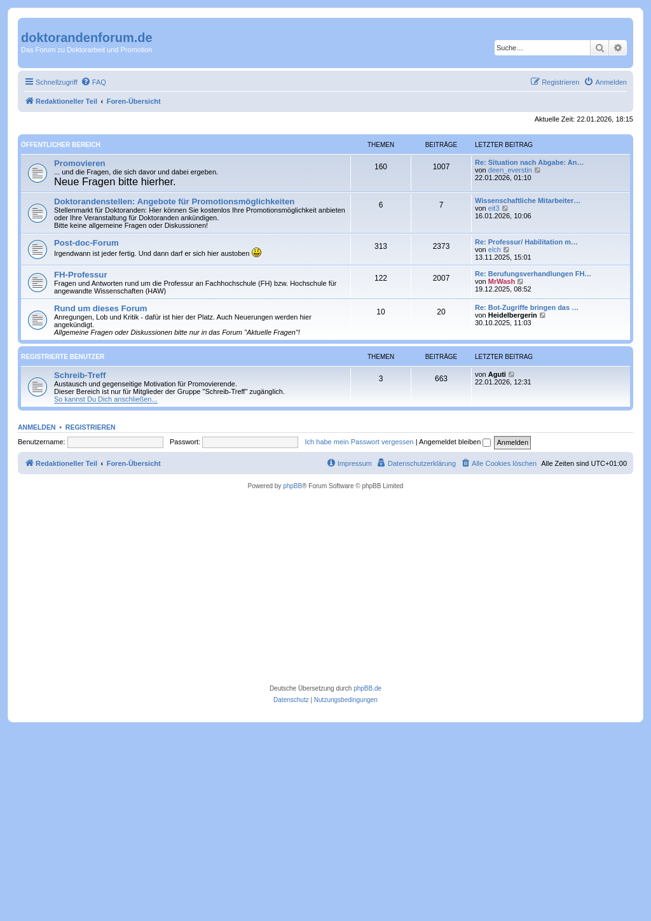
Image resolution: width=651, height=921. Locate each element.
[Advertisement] (325, 587)
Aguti (497, 374)
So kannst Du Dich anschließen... (106, 399)
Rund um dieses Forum (100, 308)
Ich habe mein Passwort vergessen (359, 442)
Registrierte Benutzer (62, 356)
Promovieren (80, 163)
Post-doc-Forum (86, 243)
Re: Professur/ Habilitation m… (526, 242)
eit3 (494, 208)
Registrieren (90, 427)
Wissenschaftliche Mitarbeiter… (527, 200)
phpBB (292, 485)
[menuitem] (93, 82)
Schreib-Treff (80, 375)
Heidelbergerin (512, 315)
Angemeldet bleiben (455, 442)
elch (494, 249)
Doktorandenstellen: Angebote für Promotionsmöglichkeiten (174, 201)
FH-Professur (80, 274)
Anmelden (37, 427)
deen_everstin (510, 170)
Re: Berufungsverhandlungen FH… (533, 274)
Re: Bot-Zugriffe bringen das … (527, 307)
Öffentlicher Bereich (60, 144)
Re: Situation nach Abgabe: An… (529, 162)
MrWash (501, 281)
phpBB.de (367, 688)
